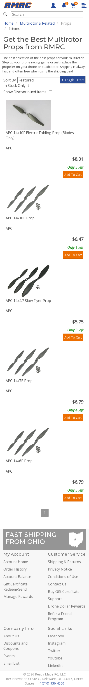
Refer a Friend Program (60, 616)
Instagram (57, 643)
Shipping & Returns (64, 561)
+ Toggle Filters (72, 80)
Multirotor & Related (37, 23)
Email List (11, 663)
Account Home (15, 561)
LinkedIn (55, 665)
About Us (11, 636)
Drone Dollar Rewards (66, 606)
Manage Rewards (18, 596)
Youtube (55, 658)
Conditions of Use (63, 576)
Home (8, 23)
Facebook (56, 636)
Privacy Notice (60, 569)
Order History (15, 569)
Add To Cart (73, 174)
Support (55, 598)
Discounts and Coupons (15, 646)
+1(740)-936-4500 (51, 683)
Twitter (54, 650)
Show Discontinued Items (25, 91)
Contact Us (57, 584)
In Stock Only (15, 85)
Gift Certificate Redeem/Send (15, 587)
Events (9, 655)
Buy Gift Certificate (64, 591)
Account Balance (17, 576)
